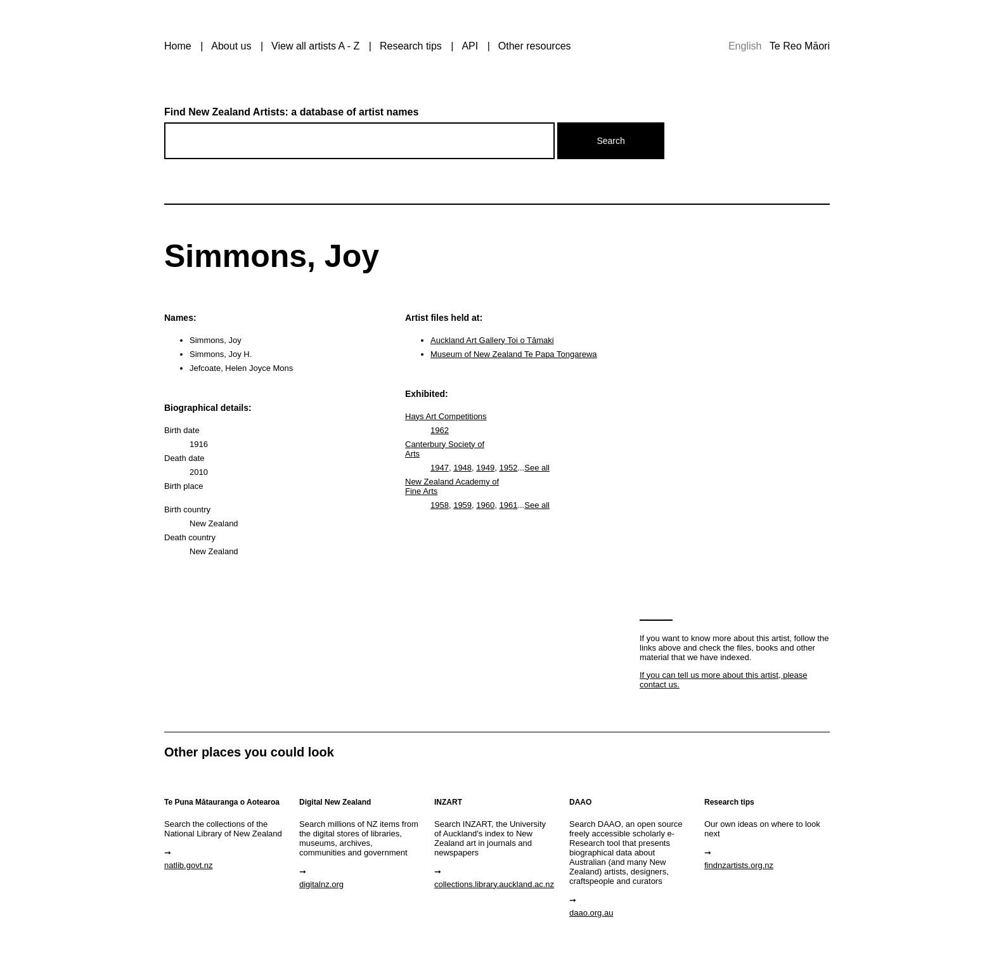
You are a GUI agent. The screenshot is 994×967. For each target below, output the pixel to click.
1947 (439, 467)
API (470, 46)
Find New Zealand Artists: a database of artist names (291, 112)
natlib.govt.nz (188, 865)
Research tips (411, 46)
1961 (508, 505)
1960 (485, 505)
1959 (462, 505)
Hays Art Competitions (446, 416)
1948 (462, 467)
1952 (508, 467)
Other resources (534, 46)
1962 (439, 430)
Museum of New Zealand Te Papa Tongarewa (513, 354)
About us (231, 46)
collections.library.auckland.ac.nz (494, 884)
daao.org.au (591, 913)
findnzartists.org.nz (738, 865)
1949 (485, 467)
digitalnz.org (321, 884)
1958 (439, 505)
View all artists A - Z (315, 46)
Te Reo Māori (800, 46)
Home (177, 46)
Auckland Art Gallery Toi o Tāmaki (492, 340)
